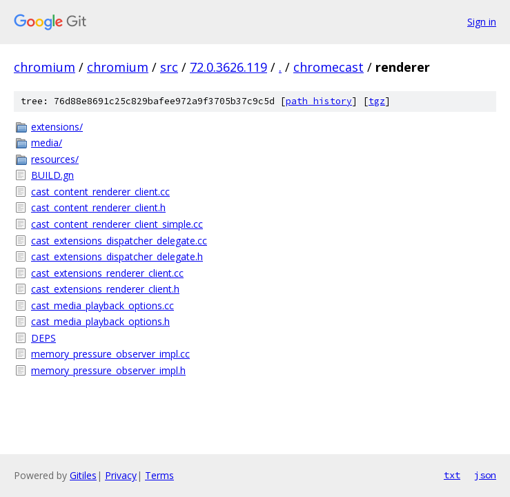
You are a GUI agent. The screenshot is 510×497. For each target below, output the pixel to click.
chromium (44, 67)
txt (452, 475)
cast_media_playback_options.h (100, 321)
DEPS (43, 337)
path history (319, 101)
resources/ (55, 159)
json (485, 475)
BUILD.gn (52, 175)
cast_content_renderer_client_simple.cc (117, 224)
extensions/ (57, 126)
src (169, 67)
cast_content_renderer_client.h (98, 207)
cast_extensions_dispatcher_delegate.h (117, 256)
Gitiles (83, 475)
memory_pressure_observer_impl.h (108, 370)
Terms (159, 475)
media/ (46, 142)
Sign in (481, 21)
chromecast (328, 67)
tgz (377, 101)
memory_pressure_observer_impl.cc (110, 353)
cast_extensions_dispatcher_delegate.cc (119, 240)
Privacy (121, 475)
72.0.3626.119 (228, 67)
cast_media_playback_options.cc (102, 305)
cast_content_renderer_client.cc (100, 191)
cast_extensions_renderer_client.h (105, 288)
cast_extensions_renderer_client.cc (107, 273)
